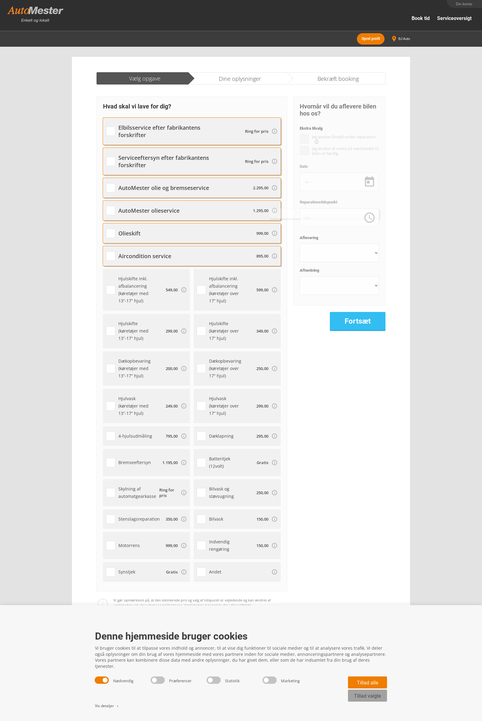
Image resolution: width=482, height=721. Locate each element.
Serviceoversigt (454, 18)
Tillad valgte (367, 696)
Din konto (464, 3)
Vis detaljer (107, 705)
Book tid (421, 18)
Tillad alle (367, 683)
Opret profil (371, 37)
